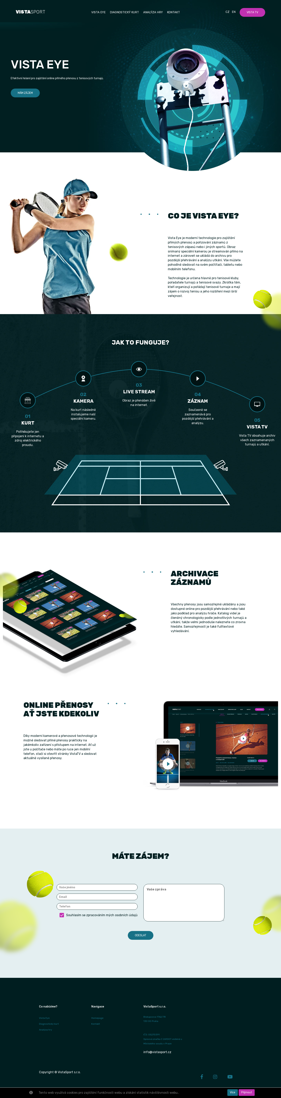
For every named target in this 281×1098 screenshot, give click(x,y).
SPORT (30, 12)
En (234, 12)
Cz (227, 12)
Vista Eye (44, 1018)
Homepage (97, 1018)
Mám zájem (25, 93)
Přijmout (246, 1092)
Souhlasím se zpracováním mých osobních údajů (98, 915)
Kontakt (173, 12)
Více (232, 1092)
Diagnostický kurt (124, 12)
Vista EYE (98, 12)
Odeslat (140, 935)
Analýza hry (153, 12)
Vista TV (252, 12)
